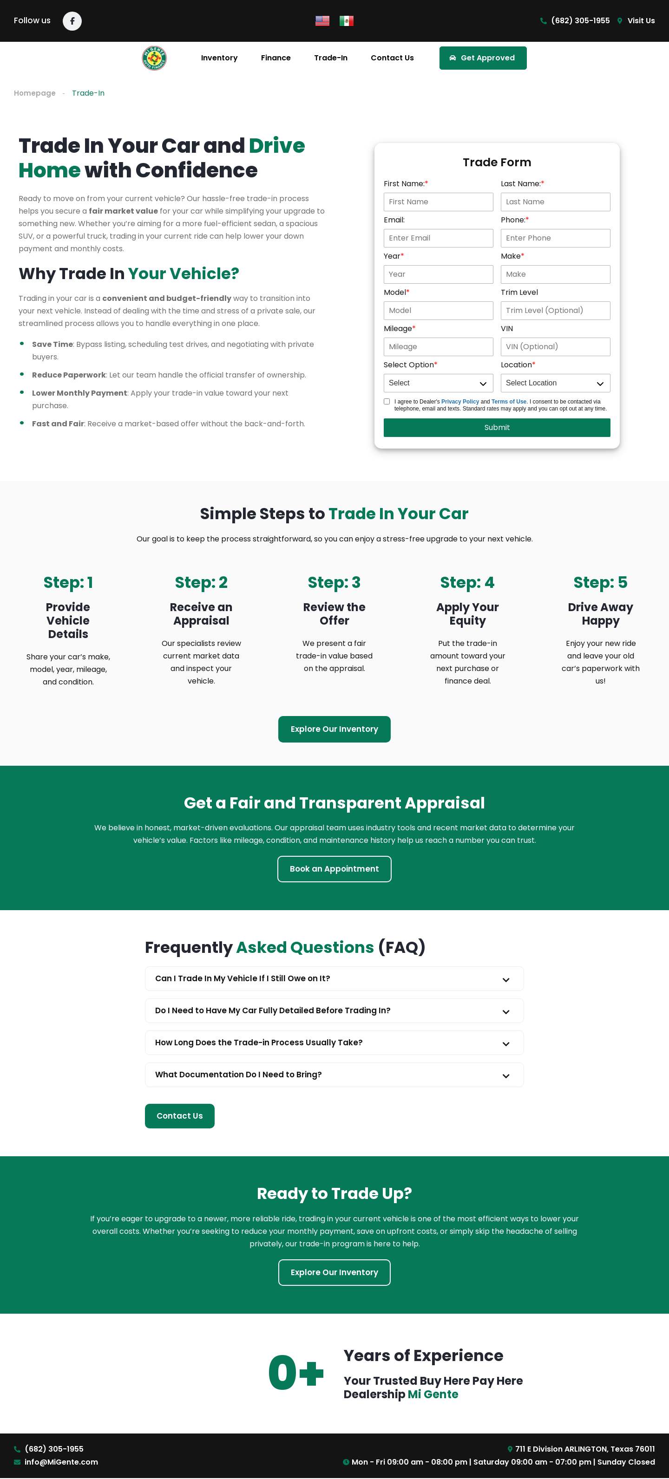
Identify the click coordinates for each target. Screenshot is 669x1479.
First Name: (404, 184)
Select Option (409, 365)
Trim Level (519, 292)
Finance (276, 57)
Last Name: (521, 184)
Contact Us (392, 57)
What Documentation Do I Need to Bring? (238, 1075)
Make (511, 256)
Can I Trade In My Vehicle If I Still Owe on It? (242, 978)
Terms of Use (509, 402)
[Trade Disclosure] (387, 402)
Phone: (513, 220)
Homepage (35, 93)
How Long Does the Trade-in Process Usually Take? (259, 1043)
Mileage (398, 329)
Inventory (219, 57)
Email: (394, 220)
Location (516, 365)
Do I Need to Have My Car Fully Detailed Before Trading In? (273, 1010)
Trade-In (331, 57)
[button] (334, 979)
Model (395, 292)
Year (392, 256)
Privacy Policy (460, 402)
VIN (507, 329)
